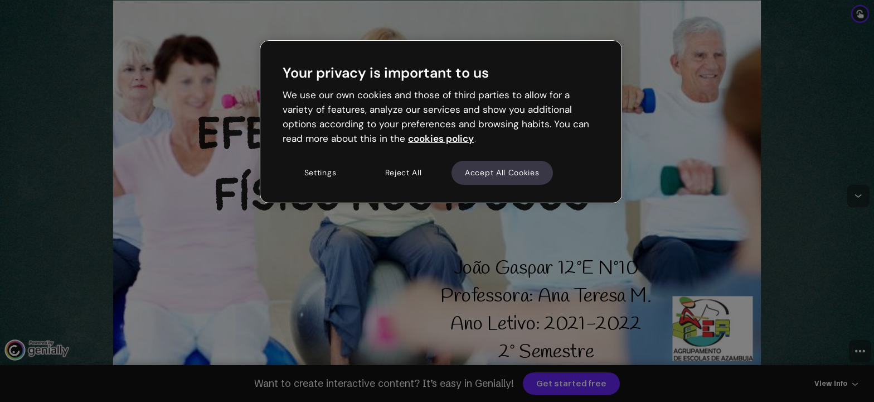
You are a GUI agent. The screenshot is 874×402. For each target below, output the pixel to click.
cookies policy (441, 138)
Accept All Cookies (502, 173)
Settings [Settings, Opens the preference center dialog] (320, 173)
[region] (441, 121)
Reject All (403, 173)
